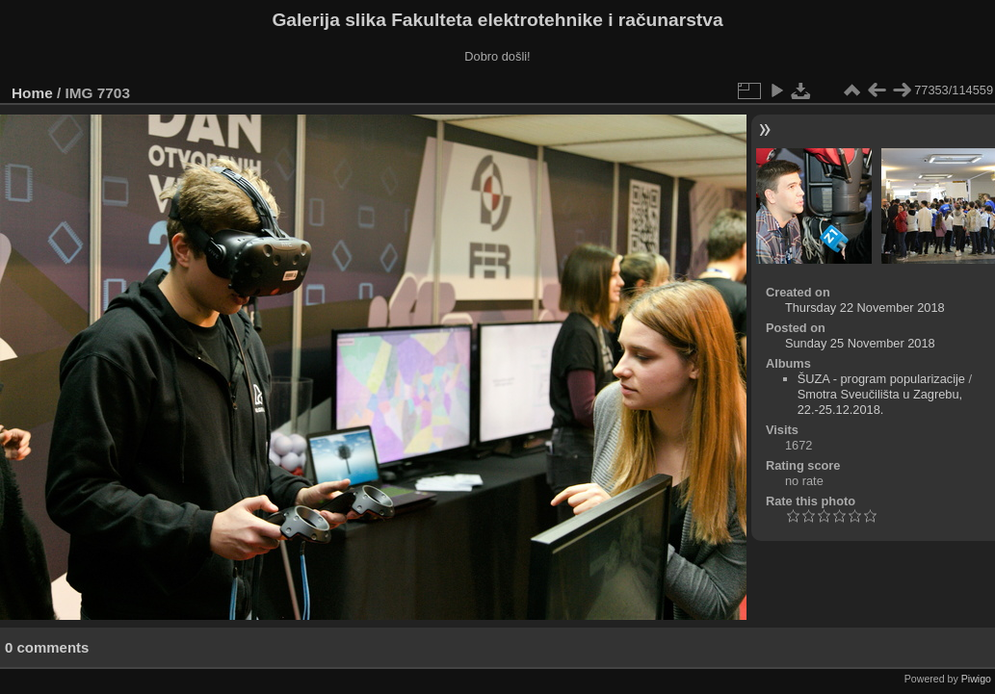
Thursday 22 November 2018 (865, 307)
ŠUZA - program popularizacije (881, 379)
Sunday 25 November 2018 (860, 343)
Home (32, 93)
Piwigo (976, 678)
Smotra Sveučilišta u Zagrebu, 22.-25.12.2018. (880, 402)
